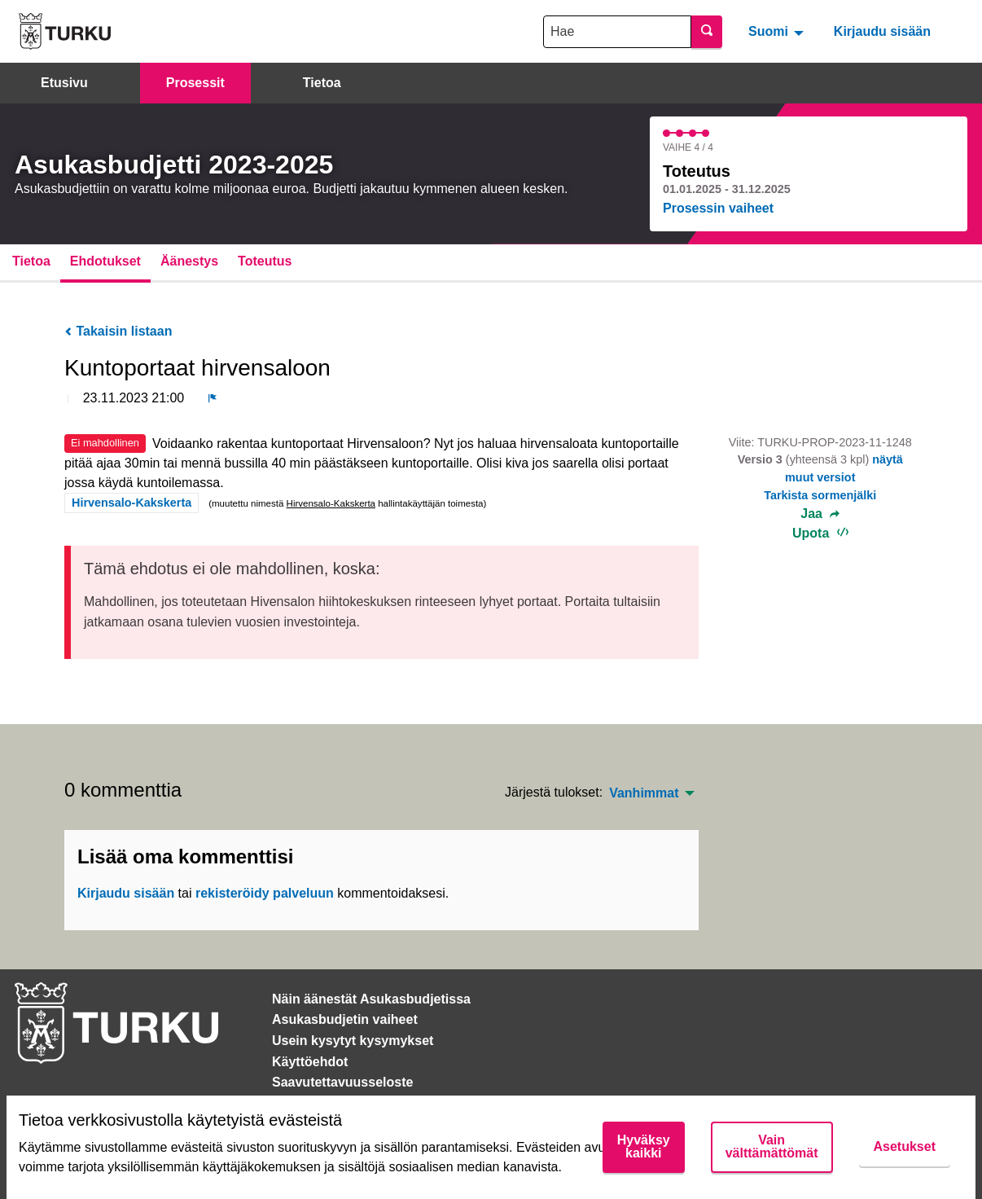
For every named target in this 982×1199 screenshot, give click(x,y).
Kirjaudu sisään (882, 31)
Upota (820, 533)
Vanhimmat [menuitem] (643, 793)
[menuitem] (778, 30)
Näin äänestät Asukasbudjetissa (371, 999)
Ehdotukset (105, 261)
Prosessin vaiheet (718, 208)
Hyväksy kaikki (643, 1146)
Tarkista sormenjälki (820, 495)
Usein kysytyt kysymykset (352, 1040)
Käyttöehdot (310, 1062)
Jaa (820, 513)
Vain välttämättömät (772, 1146)
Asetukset (905, 1146)
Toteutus (265, 261)
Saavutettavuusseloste (342, 1082)
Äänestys (189, 261)
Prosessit (195, 83)
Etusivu (64, 83)
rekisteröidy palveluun (264, 893)
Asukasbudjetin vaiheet (345, 1019)
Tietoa (322, 83)
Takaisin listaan (118, 331)
